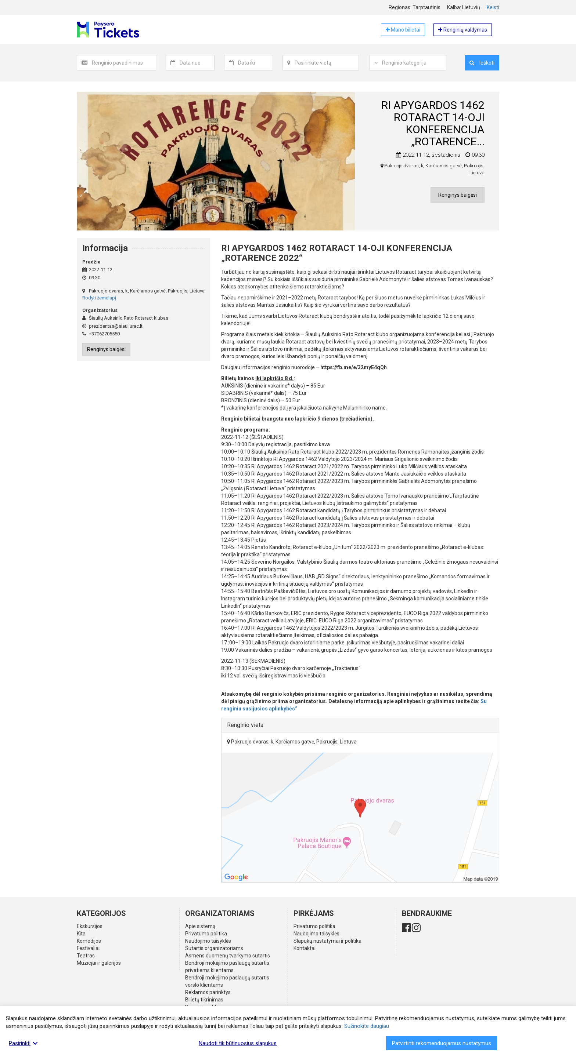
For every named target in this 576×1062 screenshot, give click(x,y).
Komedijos (89, 941)
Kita (81, 933)
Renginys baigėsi (457, 195)
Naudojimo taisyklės (208, 941)
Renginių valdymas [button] (462, 30)
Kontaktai (305, 948)
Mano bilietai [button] (403, 30)
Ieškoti (481, 63)
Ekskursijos (89, 926)
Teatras (86, 956)
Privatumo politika (206, 933)
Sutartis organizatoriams (214, 948)
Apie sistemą (200, 926)
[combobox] (124, 62)
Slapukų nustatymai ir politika (327, 941)
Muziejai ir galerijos (99, 963)
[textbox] (124, 62)
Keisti (493, 7)
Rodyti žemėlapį (99, 298)
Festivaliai (88, 948)
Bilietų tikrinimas (204, 1000)
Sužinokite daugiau (366, 1026)
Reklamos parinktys (208, 992)
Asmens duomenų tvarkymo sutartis (227, 956)
